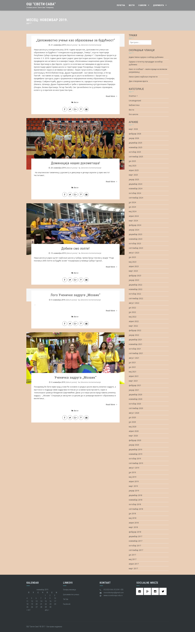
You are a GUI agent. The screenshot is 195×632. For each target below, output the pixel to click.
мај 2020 (132, 426)
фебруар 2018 (135, 532)
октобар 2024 (135, 193)
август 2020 (134, 413)
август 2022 (134, 303)
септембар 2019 (136, 463)
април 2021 (134, 376)
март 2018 (133, 527)
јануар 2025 (134, 179)
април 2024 (134, 216)
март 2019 (133, 486)
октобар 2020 (135, 403)
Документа (158, 5)
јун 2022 (132, 312)
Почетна (121, 5)
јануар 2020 (134, 445)
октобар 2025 (135, 152)
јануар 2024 (134, 230)
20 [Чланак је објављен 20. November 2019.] (37, 604)
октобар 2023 (135, 243)
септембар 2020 (136, 408)
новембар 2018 (135, 500)
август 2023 (134, 252)
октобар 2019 (135, 458)
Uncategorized (135, 100)
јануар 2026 (134, 138)
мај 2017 (132, 559)
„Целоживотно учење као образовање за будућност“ (75, 40)
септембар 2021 (136, 353)
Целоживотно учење (71, 594)
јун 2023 (132, 257)
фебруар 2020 (135, 440)
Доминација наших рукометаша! (75, 163)
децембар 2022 (135, 284)
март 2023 (133, 271)
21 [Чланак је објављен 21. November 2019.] (41, 604)
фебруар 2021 (135, 385)
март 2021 (133, 381)
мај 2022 (132, 316)
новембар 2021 (135, 344)
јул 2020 (132, 417)
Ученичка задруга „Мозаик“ (75, 377)
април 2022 (134, 321)
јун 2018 (132, 513)
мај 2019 (132, 477)
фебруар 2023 (135, 275)
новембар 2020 (135, 399)
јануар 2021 (134, 390)
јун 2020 (132, 422)
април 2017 (134, 564)
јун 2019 (132, 472)
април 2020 (134, 431)
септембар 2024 (136, 197)
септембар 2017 (136, 550)
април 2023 (134, 266)
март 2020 (133, 435)
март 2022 (133, 326)
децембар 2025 (135, 142)
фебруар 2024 (135, 225)
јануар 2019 (134, 490)
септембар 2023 (136, 248)
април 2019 (134, 481)
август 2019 (134, 467)
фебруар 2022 (135, 330)
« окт (28, 610)
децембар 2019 (135, 449)
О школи (142, 5)
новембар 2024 (135, 188)
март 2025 (133, 175)
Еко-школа (133, 114)
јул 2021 (132, 362)
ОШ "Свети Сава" (41, 4)
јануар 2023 (134, 280)
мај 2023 (132, 262)
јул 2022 (132, 307)
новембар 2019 (135, 454)
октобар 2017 (135, 545)
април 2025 (134, 170)
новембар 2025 (135, 147)
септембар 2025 (136, 156)
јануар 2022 (134, 335)
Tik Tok (65, 599)
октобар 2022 (135, 294)
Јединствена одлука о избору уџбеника (146, 57)
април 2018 (134, 522)
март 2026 (133, 129)
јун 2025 (132, 161)
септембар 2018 (136, 509)
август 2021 (134, 358)
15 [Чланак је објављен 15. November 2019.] (46, 601)
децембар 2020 (135, 394)
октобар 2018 (135, 504)
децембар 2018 (135, 495)
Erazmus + (133, 96)
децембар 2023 (135, 234)
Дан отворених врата (138, 81)
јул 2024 (132, 202)
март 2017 (133, 568)
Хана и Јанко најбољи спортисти (143, 76)
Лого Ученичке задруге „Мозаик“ (75, 295)
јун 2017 (132, 555)
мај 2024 (132, 211)
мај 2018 (132, 518)
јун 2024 (132, 207)
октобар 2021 (135, 348)
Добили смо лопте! (75, 248)
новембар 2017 (135, 541)
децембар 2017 (135, 536)
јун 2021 (132, 367)
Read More (111, 96)
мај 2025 (132, 165)
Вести (131, 5)
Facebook (66, 604)
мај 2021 (132, 371)
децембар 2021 (135, 339)
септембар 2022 (136, 298)
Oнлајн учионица (69, 590)
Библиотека (134, 105)
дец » (47, 610)
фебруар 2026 (135, 133)
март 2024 (133, 220)
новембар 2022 (135, 289)
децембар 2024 (135, 184)
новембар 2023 (135, 239)
